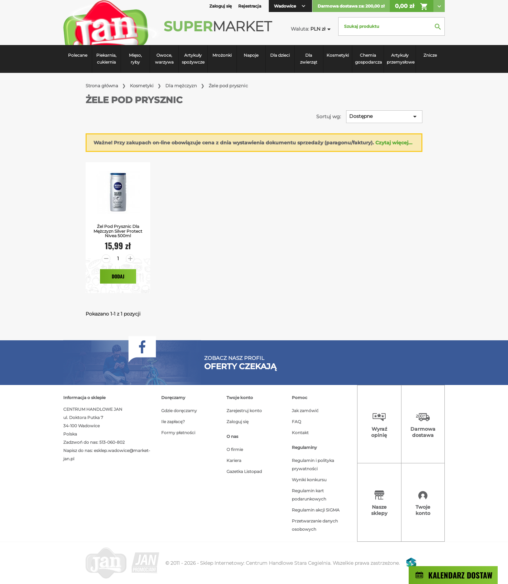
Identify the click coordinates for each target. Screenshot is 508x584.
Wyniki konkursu (309, 479)
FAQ (296, 421)
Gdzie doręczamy (179, 410)
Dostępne (384, 116)
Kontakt (300, 432)
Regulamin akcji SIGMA (316, 510)
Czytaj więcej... (393, 143)
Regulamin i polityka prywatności (313, 464)
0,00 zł (411, 6)
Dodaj (118, 276)
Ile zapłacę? (173, 421)
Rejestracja (249, 6)
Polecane (77, 55)
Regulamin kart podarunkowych (309, 495)
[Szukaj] (391, 26)
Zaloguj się (238, 421)
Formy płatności (178, 432)
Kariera (234, 460)
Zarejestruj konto (244, 410)
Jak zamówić (305, 410)
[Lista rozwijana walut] (321, 29)
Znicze (430, 55)
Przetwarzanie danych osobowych (315, 525)
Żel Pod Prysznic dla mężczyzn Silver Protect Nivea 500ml (117, 231)
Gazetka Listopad (244, 471)
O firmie (235, 449)
